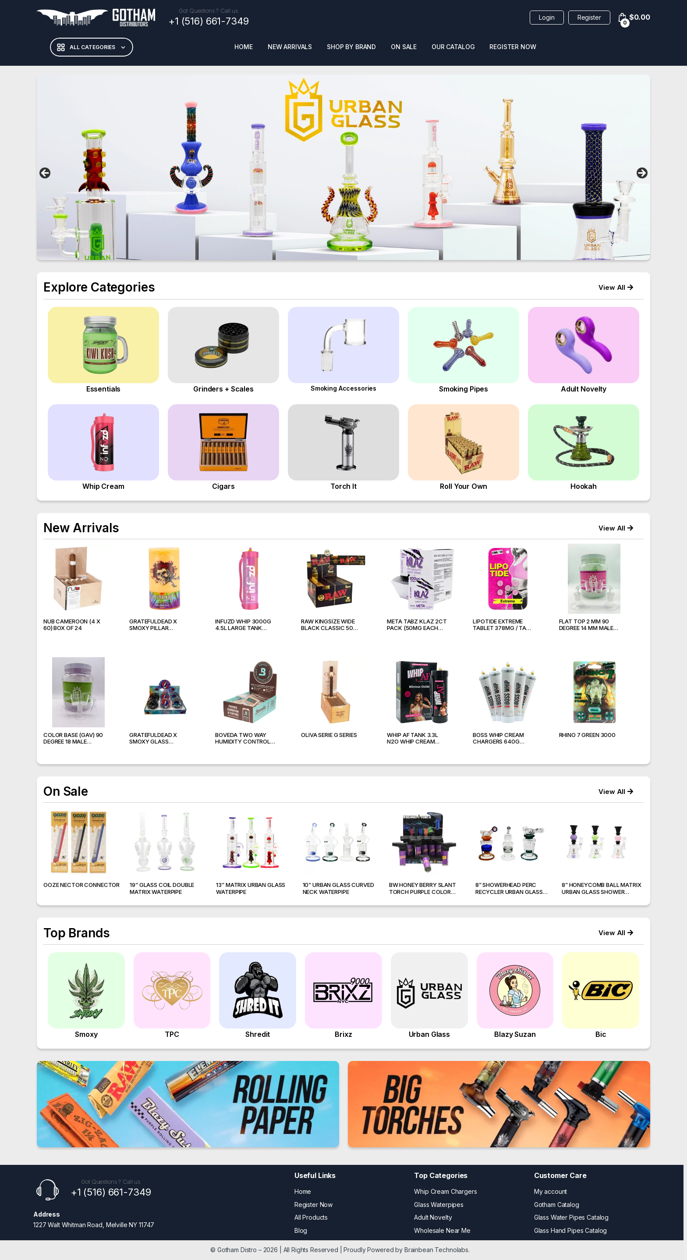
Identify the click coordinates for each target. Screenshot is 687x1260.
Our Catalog (453, 46)
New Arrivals (290, 46)
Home (243, 46)
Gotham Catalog (556, 1204)
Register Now (512, 46)
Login (546, 17)
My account (550, 1191)
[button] (616, 287)
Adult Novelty (433, 1217)
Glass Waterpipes (439, 1204)
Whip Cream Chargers (445, 1191)
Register (589, 17)
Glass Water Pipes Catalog (571, 1217)
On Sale (404, 46)
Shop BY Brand (351, 46)
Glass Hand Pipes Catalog (570, 1230)
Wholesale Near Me (442, 1230)
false (45, 173)
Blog (300, 1230)
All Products (311, 1217)
